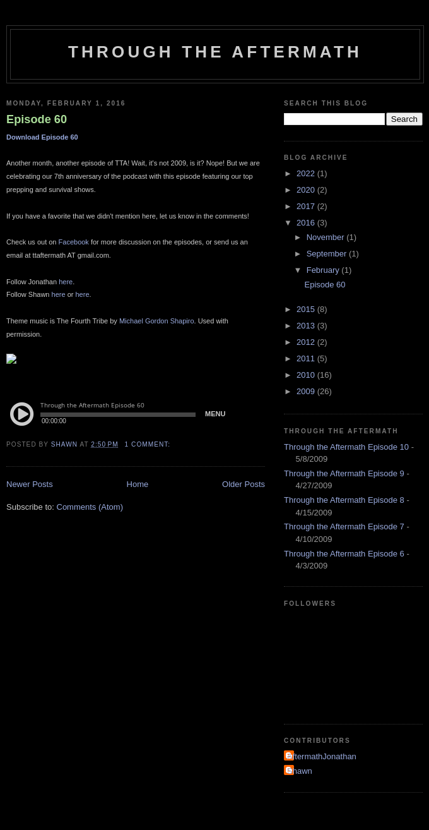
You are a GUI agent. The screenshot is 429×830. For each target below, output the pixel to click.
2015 (307, 309)
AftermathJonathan (321, 756)
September (328, 253)
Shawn (299, 771)
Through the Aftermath (215, 51)
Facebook (74, 242)
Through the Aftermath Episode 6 (344, 553)
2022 (307, 173)
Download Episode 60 (42, 137)
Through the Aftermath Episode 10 (346, 447)
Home (138, 484)
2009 (307, 391)
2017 (307, 206)
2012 (307, 342)
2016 (307, 222)
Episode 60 (36, 119)
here (66, 282)
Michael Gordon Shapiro (156, 321)
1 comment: (149, 444)
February (324, 270)
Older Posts (243, 484)
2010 (307, 375)
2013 (307, 325)
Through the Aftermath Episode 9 (344, 473)
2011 (307, 358)
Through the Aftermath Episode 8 (344, 500)
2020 (307, 190)
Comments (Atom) (90, 507)
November (327, 237)
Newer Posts (29, 484)
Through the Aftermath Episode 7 (344, 526)
